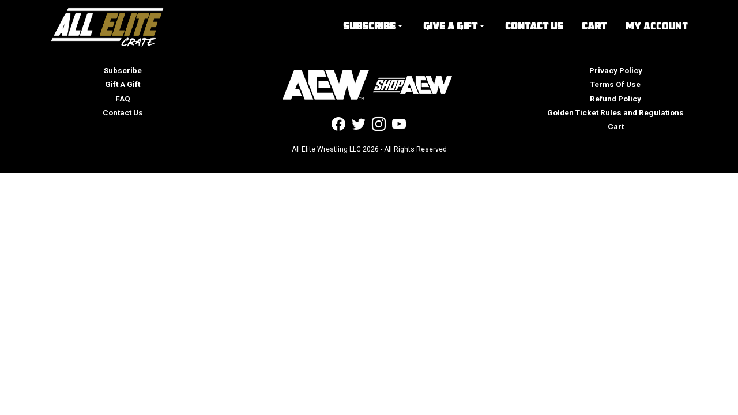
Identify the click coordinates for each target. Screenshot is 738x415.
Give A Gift (450, 27)
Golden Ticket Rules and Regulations (615, 112)
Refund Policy (615, 98)
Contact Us (534, 27)
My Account (657, 27)
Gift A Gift (122, 84)
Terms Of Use (615, 84)
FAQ (122, 98)
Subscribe (369, 27)
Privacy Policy (615, 70)
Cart (594, 27)
